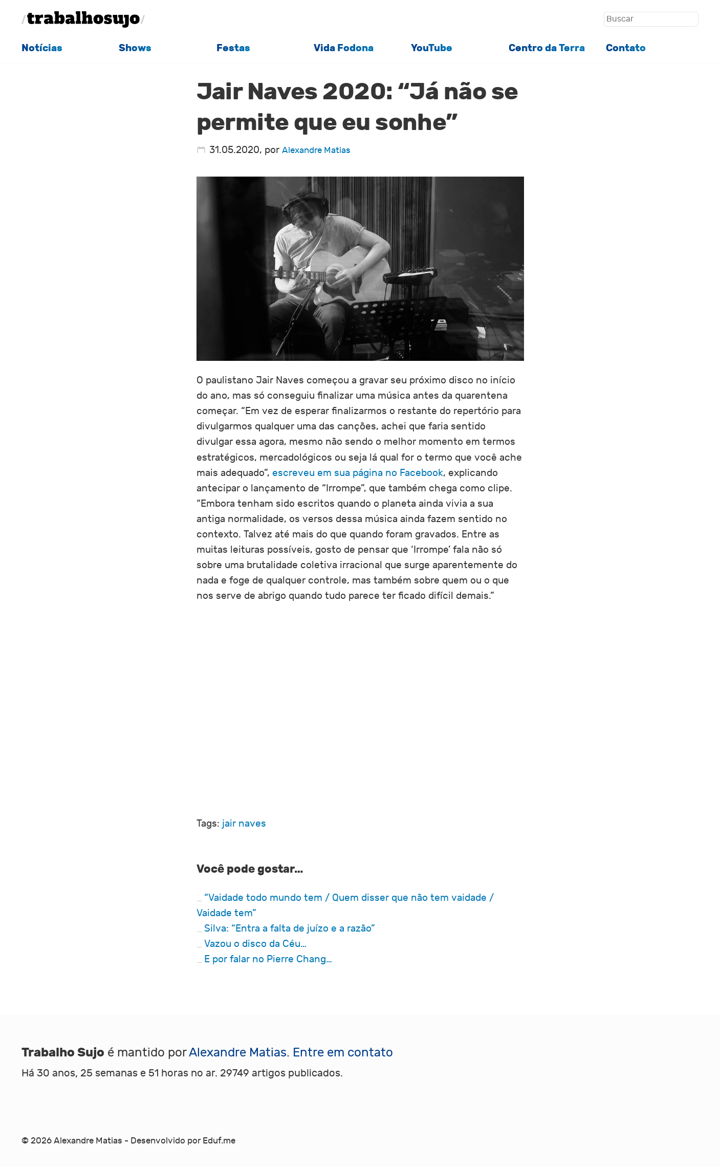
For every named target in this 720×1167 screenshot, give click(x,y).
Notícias (41, 48)
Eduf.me (219, 1141)
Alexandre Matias (316, 150)
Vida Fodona (344, 48)
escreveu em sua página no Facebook (357, 473)
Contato (626, 48)
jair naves (244, 823)
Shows (135, 48)
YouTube (431, 48)
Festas (233, 48)
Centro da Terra (547, 48)
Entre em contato (343, 1052)
